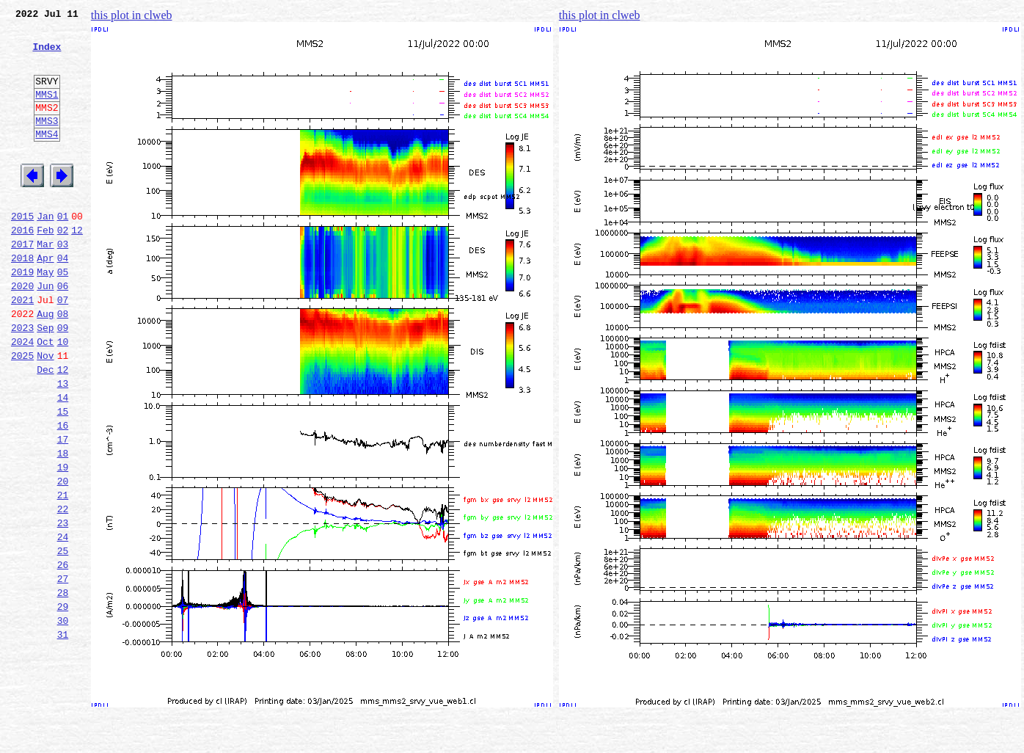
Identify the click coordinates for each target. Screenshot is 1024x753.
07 (63, 347)
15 (63, 477)
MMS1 (46, 111)
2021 (22, 347)
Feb (45, 267)
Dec (45, 428)
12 (77, 267)
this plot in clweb (131, 15)
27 (63, 670)
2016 (22, 267)
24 (63, 622)
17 (63, 509)
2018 (22, 299)
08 (63, 364)
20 (63, 557)
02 (63, 267)
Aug (45, 364)
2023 (22, 380)
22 (63, 590)
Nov (45, 412)
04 (63, 299)
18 (63, 525)
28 (63, 687)
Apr (45, 299)
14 (63, 461)
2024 (22, 396)
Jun (45, 331)
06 (63, 331)
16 (63, 493)
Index (46, 55)
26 (63, 654)
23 (63, 606)
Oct (45, 396)
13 (63, 444)
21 (63, 574)
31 (63, 735)
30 (63, 719)
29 (63, 703)
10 (63, 396)
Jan (45, 251)
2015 (22, 251)
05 (63, 315)
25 (63, 638)
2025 (22, 412)
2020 (22, 331)
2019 (22, 315)
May (45, 315)
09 (63, 380)
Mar (45, 283)
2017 (22, 283)
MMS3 (46, 142)
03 (63, 283)
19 (63, 541)
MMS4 (46, 157)
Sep (45, 380)
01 (63, 251)
